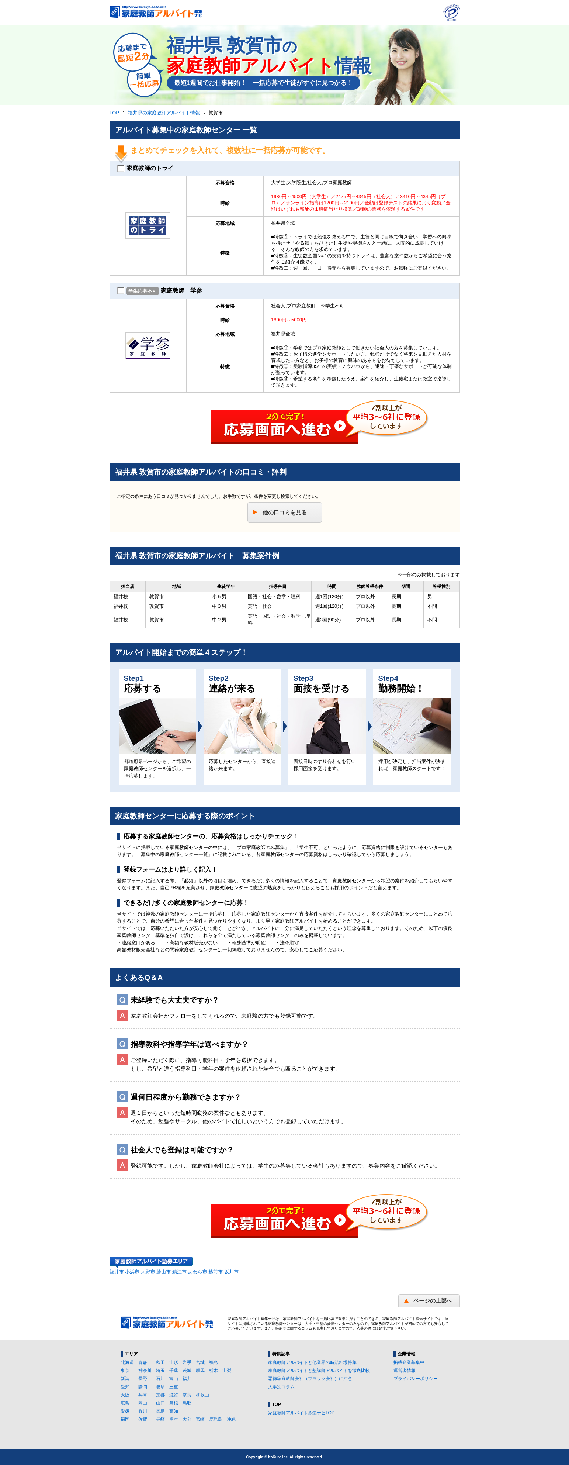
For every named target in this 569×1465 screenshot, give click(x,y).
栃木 (213, 1370)
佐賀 (142, 1419)
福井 (187, 1378)
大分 (187, 1419)
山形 (173, 1362)
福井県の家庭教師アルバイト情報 (164, 113)
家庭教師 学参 (159, 291)
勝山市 (163, 1272)
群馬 (200, 1370)
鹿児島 (215, 1419)
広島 (125, 1403)
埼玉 (160, 1370)
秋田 (160, 1362)
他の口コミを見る (285, 512)
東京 (125, 1370)
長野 (142, 1378)
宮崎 (200, 1419)
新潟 (125, 1378)
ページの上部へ (432, 1300)
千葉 (173, 1370)
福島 (213, 1362)
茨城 (187, 1370)
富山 (173, 1378)
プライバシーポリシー (415, 1378)
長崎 (160, 1419)
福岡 (125, 1419)
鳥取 (187, 1403)
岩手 (187, 1362)
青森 (142, 1362)
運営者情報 (404, 1370)
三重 (173, 1386)
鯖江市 (179, 1272)
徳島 (160, 1411)
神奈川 (145, 1370)
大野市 (148, 1272)
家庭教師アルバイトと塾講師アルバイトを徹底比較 (319, 1370)
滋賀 (173, 1394)
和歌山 (202, 1394)
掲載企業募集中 (408, 1362)
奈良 (187, 1394)
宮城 (200, 1362)
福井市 (117, 1272)
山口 (160, 1403)
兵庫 (142, 1394)
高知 (173, 1411)
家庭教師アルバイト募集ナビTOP (301, 1413)
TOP (114, 113)
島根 (173, 1403)
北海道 (127, 1362)
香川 (142, 1411)
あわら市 (197, 1272)
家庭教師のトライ (145, 168)
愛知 (125, 1386)
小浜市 (132, 1272)
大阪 (125, 1394)
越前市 (215, 1272)
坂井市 (231, 1272)
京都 (160, 1394)
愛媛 (125, 1411)
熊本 (173, 1419)
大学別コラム (281, 1386)
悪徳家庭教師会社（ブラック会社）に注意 (310, 1378)
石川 (160, 1378)
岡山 (142, 1403)
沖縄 (231, 1419)
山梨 (226, 1370)
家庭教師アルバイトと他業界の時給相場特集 (312, 1362)
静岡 (142, 1386)
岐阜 (160, 1386)
